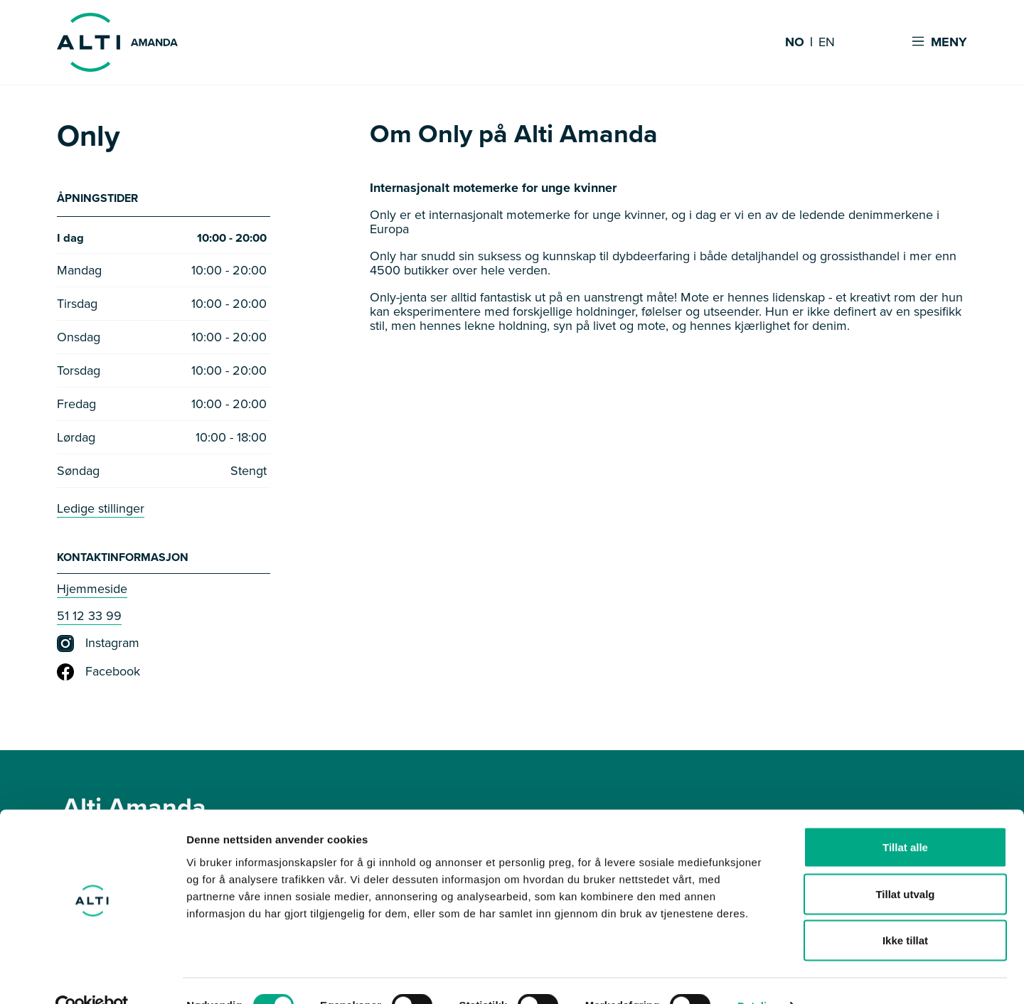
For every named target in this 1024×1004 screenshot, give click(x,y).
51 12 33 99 (89, 618)
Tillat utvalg (904, 864)
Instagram (98, 645)
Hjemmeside (92, 591)
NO (794, 43)
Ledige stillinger (100, 510)
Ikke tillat (905, 910)
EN (826, 43)
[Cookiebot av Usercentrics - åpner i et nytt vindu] (92, 976)
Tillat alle (905, 817)
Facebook (98, 674)
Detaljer (757, 976)
